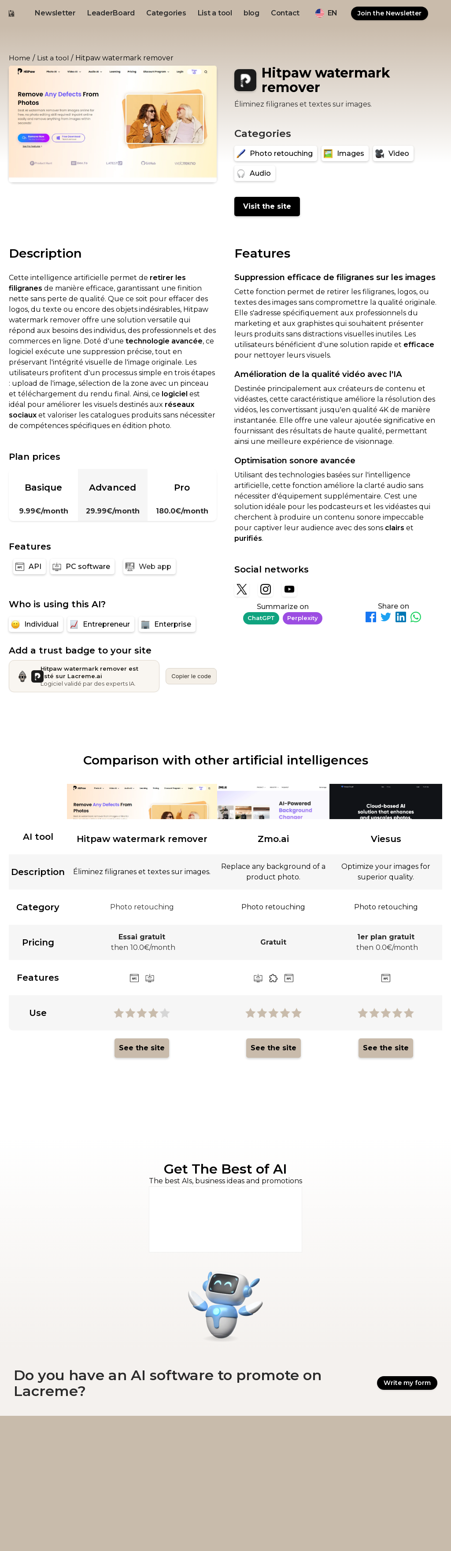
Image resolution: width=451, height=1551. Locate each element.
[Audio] (254, 173)
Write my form (407, 1384)
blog (251, 13)
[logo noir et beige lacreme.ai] (11, 13)
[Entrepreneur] (100, 624)
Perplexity (302, 617)
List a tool (215, 13)
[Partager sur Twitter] (386, 618)
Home (19, 58)
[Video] (393, 153)
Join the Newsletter (389, 13)
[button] (326, 13)
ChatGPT (261, 617)
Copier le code (191, 675)
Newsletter (55, 13)
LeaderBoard (111, 13)
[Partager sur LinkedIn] (401, 618)
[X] (241, 589)
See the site (142, 1048)
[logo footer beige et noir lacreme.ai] (49, 1442)
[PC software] (82, 566)
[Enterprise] (167, 624)
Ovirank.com (352, 1529)
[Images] (345, 153)
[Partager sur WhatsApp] (415, 618)
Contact (285, 13)
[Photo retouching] (275, 153)
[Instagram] (265, 589)
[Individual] (36, 624)
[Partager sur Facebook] (371, 618)
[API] (29, 566)
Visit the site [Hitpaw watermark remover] (267, 206)
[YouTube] (289, 589)
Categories (166, 13)
